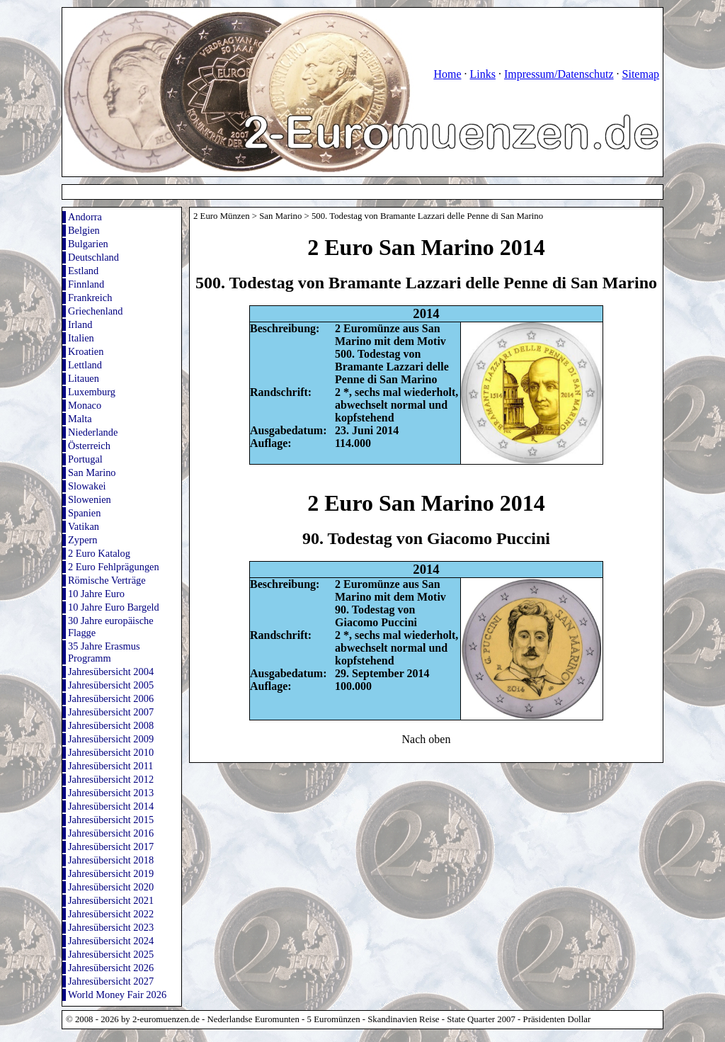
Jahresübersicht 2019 (111, 873)
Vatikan (83, 526)
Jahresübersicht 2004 (111, 671)
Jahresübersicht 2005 (111, 685)
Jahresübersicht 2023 (111, 927)
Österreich (89, 445)
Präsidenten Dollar (557, 1019)
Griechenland (95, 311)
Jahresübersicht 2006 (111, 698)
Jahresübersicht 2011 (111, 765)
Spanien (84, 513)
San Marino (92, 472)
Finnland (86, 284)
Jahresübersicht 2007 (111, 712)
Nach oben (426, 739)
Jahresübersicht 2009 (111, 738)
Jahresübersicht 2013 (111, 792)
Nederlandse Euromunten (253, 1019)
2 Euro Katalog (99, 553)
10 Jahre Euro (96, 593)
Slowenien (89, 499)
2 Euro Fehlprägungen (113, 566)
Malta (80, 418)
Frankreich (90, 297)
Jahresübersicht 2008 (111, 725)
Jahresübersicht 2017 (111, 846)
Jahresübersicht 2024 (111, 940)
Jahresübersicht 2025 (111, 954)
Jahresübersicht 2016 (111, 833)
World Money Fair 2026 (117, 994)
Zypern (83, 539)
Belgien (84, 230)
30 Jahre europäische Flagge (111, 626)
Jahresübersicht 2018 (111, 860)
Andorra (85, 216)
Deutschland (93, 257)
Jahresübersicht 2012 (111, 779)
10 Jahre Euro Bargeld (113, 607)
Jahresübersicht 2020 (111, 887)
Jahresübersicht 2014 (111, 806)
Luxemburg (91, 391)
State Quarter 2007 (481, 1019)
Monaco (84, 405)
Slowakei (87, 486)
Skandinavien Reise (403, 1019)
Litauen (83, 378)
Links (482, 74)
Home (447, 74)
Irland (80, 324)
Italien (81, 338)
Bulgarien (88, 243)
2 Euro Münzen (221, 216)
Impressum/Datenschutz (559, 74)
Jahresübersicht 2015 (111, 819)
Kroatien (85, 351)
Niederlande (93, 432)
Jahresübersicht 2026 (111, 967)
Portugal (85, 459)
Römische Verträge (107, 580)
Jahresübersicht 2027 (111, 981)
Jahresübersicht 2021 (111, 900)
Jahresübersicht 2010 (111, 752)
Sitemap (640, 74)
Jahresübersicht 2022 (111, 913)
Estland (83, 270)
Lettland (85, 364)
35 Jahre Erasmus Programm (104, 652)
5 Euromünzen (333, 1019)
